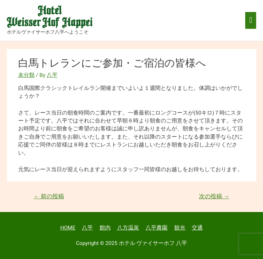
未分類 (26, 75)
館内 (105, 228)
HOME (67, 228)
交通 (197, 228)
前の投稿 (49, 196)
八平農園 (156, 228)
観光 (179, 228)
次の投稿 (214, 196)
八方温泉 (128, 228)
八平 (87, 228)
